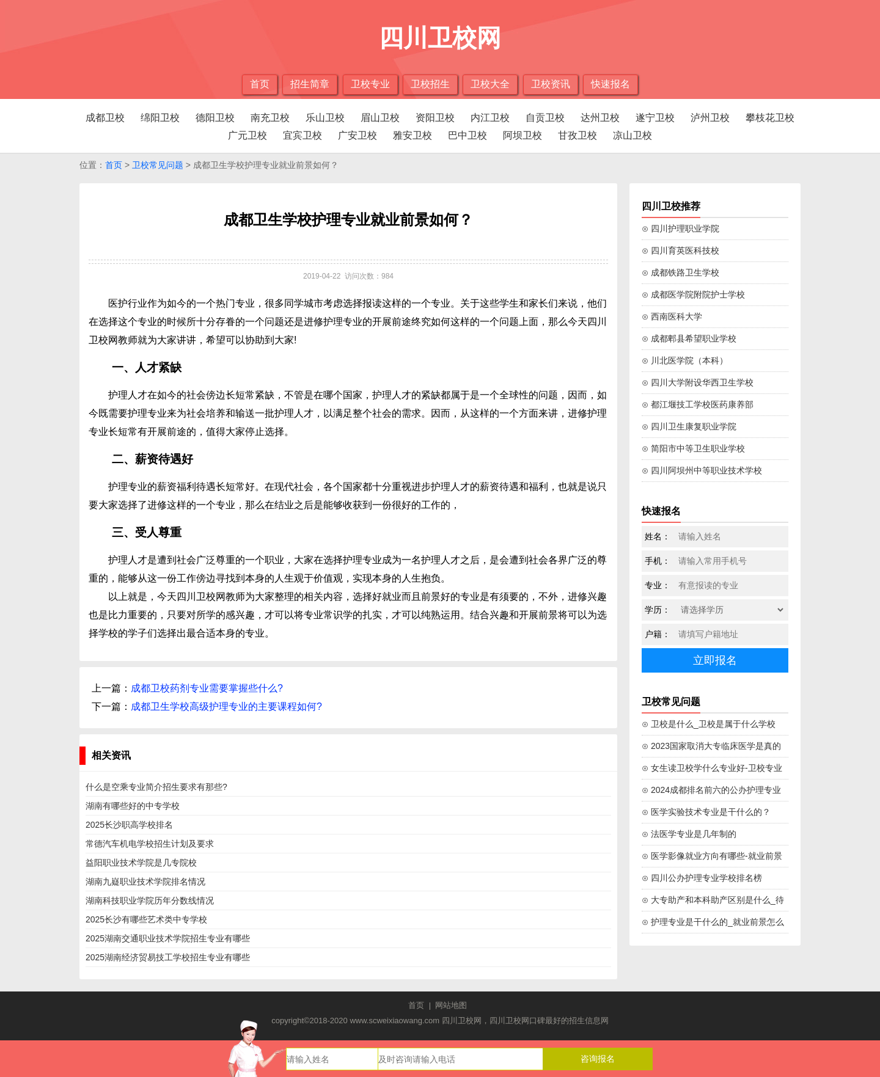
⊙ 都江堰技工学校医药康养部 (698, 404)
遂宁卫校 (655, 117)
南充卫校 (270, 117)
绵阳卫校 (160, 117)
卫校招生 (430, 84)
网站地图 (451, 1005)
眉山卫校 (380, 117)
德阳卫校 (215, 117)
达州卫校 (600, 117)
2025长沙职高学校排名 (129, 825)
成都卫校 (105, 117)
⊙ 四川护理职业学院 (680, 228)
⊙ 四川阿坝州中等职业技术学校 (702, 470)
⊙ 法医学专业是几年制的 (689, 834)
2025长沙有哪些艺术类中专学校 (146, 919)
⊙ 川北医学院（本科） (685, 360)
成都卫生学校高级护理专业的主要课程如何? (226, 706)
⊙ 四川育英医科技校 (680, 250)
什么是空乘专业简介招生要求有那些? (156, 787)
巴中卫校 (467, 135)
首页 (260, 84)
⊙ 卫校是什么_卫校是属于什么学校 (709, 724)
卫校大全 (490, 84)
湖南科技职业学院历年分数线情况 (150, 900)
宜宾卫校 (302, 135)
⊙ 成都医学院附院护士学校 (693, 294)
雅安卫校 (412, 135)
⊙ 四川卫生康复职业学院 (689, 426)
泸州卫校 (710, 117)
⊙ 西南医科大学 (672, 316)
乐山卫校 (325, 117)
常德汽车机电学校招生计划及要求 (150, 844)
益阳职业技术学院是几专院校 (141, 862)
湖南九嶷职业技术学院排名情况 (145, 881)
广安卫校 (357, 135)
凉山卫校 (632, 135)
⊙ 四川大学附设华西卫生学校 (698, 382)
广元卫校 (247, 135)
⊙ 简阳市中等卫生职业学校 (693, 448)
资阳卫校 (435, 117)
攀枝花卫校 (770, 117)
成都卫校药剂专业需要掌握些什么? (207, 688)
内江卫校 (490, 117)
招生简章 (309, 84)
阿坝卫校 (522, 135)
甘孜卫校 (577, 135)
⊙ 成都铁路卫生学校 (680, 272)
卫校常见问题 (157, 165)
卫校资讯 (550, 84)
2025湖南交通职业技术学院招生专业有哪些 (168, 938)
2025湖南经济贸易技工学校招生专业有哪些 (168, 957)
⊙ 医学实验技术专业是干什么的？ (706, 812)
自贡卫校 (545, 117)
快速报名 (610, 84)
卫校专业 (370, 84)
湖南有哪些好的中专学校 (133, 806)
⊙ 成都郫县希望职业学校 (689, 338)
